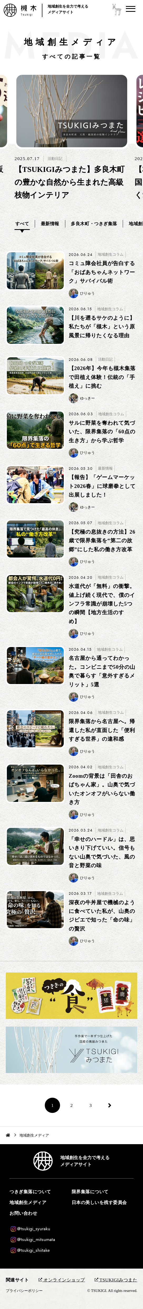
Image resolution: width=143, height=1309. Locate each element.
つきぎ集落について (30, 1191)
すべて (22, 223)
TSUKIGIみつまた (116, 1280)
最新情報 (50, 223)
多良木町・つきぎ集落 (94, 223)
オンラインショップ (61, 1280)
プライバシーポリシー (24, 1291)
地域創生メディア (27, 1202)
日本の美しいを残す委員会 (99, 1202)
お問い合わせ (23, 1213)
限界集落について (90, 1191)
